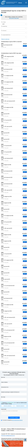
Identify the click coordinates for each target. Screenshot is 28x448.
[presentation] (10, 424)
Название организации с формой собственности (10, 392)
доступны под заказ (14, 18)
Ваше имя (3, 377)
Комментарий (3, 409)
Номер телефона (4, 382)
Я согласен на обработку (12, 420)
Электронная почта (4, 387)
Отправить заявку (14, 417)
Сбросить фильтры (5, 39)
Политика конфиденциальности (8, 435)
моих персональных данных (17, 420)
